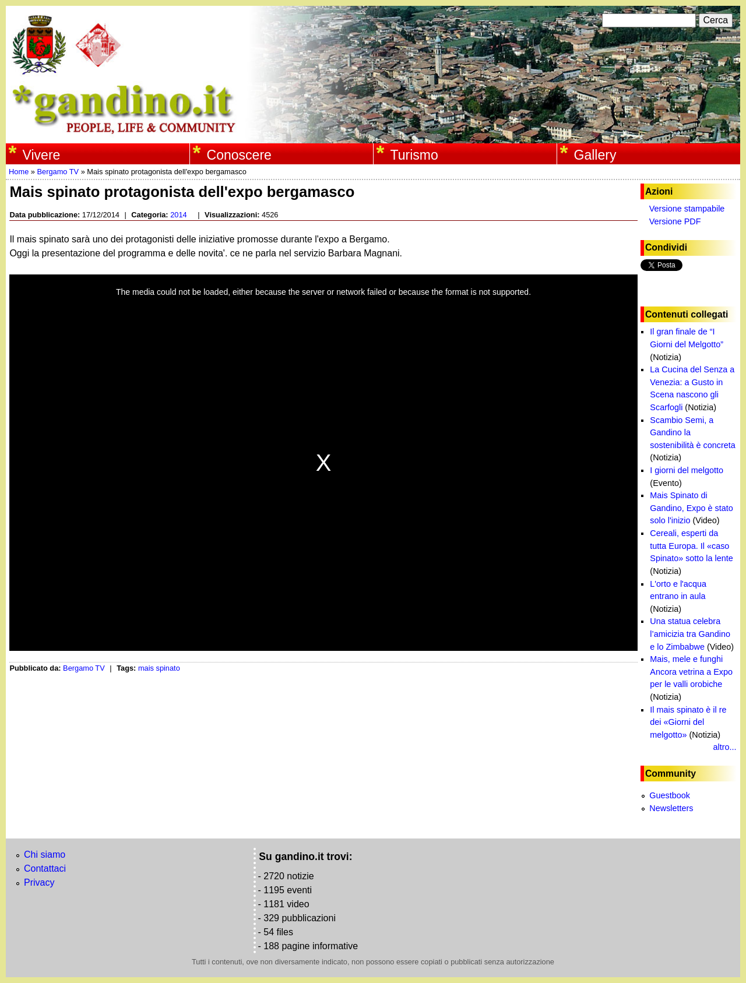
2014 (178, 214)
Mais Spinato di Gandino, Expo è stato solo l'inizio (691, 508)
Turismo (414, 155)
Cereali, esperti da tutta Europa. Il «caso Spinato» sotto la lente (691, 546)
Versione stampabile (687, 208)
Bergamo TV (58, 171)
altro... (725, 747)
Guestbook (669, 795)
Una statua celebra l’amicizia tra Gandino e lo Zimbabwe (690, 633)
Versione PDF (675, 221)
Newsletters (671, 808)
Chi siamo (44, 854)
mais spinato (159, 668)
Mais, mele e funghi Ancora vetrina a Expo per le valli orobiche (691, 671)
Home (19, 171)
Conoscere (239, 155)
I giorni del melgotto (686, 470)
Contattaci (45, 868)
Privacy (39, 882)
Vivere (42, 155)
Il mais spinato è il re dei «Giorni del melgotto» (688, 722)
